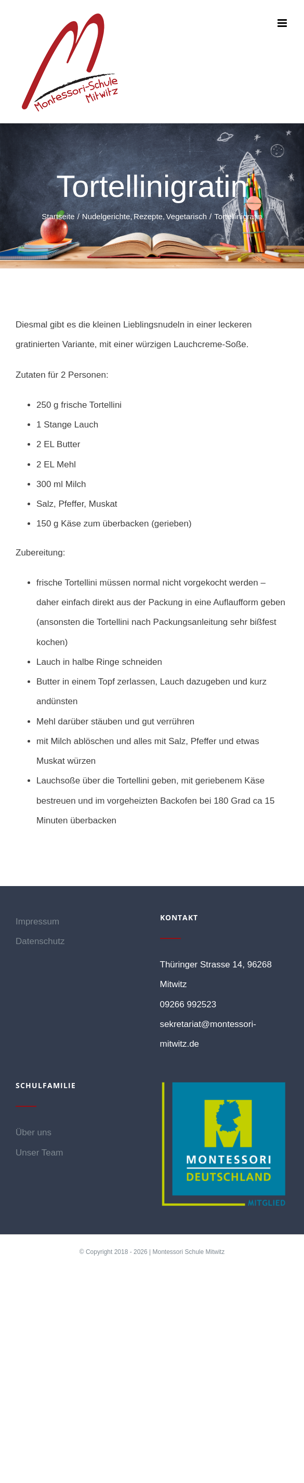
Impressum (37, 921)
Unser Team (39, 1153)
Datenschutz (40, 941)
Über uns (33, 1132)
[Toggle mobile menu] (282, 23)
